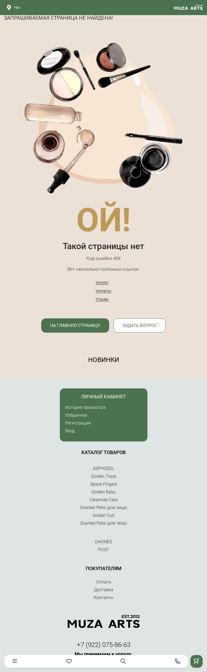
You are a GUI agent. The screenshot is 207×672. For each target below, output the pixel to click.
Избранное (76, 415)
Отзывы (102, 299)
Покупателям (104, 568)
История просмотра (85, 407)
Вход (70, 430)
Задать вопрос (139, 325)
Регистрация (78, 423)
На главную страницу (75, 325)
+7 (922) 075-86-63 (103, 645)
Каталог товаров (103, 452)
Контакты (103, 291)
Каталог (102, 282)
